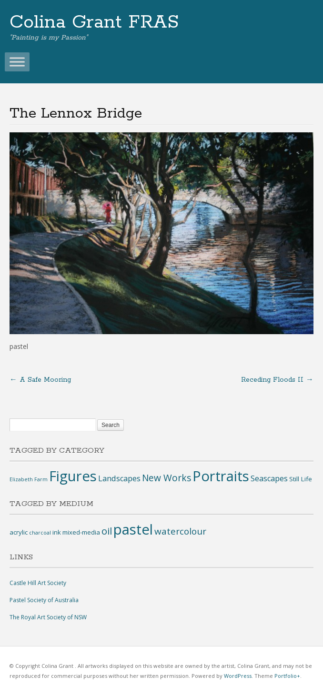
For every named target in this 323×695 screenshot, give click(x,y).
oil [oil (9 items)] (106, 530)
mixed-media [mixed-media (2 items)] (81, 532)
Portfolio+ (287, 675)
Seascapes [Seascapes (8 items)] (269, 478)
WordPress (238, 675)
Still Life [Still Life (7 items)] (300, 479)
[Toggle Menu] (17, 61)
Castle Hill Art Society (38, 583)
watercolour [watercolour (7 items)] (180, 531)
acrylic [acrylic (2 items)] (19, 532)
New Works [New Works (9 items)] (166, 478)
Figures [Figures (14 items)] (73, 476)
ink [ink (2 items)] (56, 532)
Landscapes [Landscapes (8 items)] (119, 478)
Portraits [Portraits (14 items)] (220, 476)
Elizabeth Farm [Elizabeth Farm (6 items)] (29, 479)
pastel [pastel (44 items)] (133, 529)
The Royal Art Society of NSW (48, 617)
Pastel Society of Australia (44, 600)
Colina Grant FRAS (94, 22)
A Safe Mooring (40, 380)
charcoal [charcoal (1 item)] (40, 532)
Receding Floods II (277, 380)
